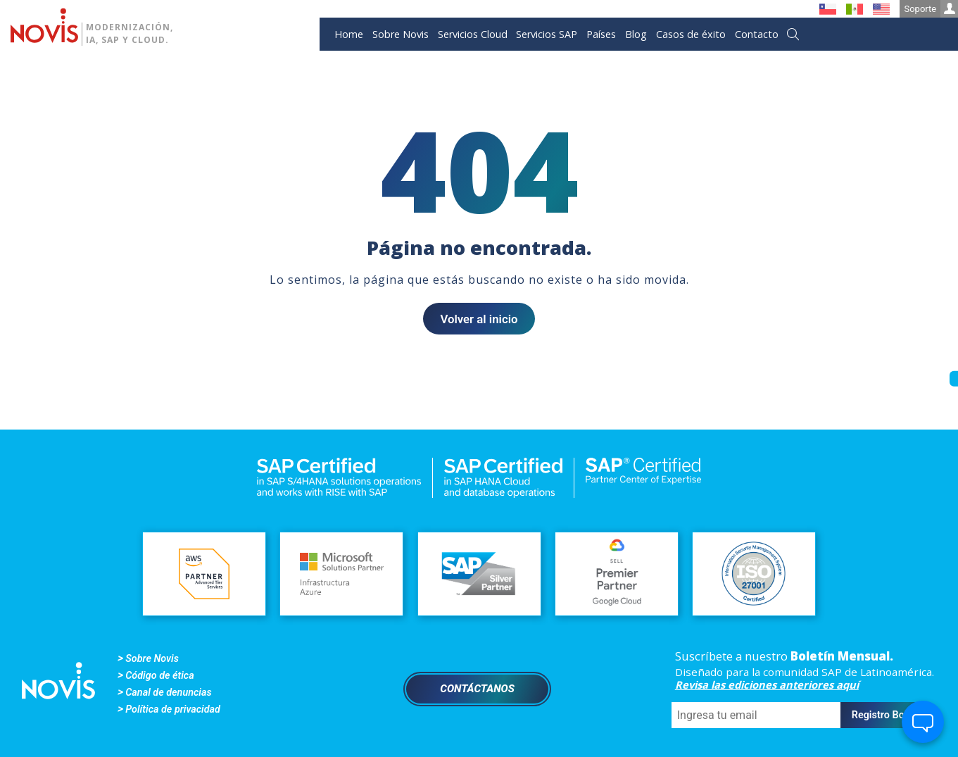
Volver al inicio (478, 319)
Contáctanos (477, 688)
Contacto (757, 34)
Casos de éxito (691, 34)
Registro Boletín (888, 715)
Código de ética (159, 676)
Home (348, 34)
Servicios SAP (546, 34)
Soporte (931, 9)
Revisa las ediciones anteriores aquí (767, 684)
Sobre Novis (400, 34)
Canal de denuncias (168, 693)
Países (601, 34)
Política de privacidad (172, 709)
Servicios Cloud (473, 34)
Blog (636, 34)
